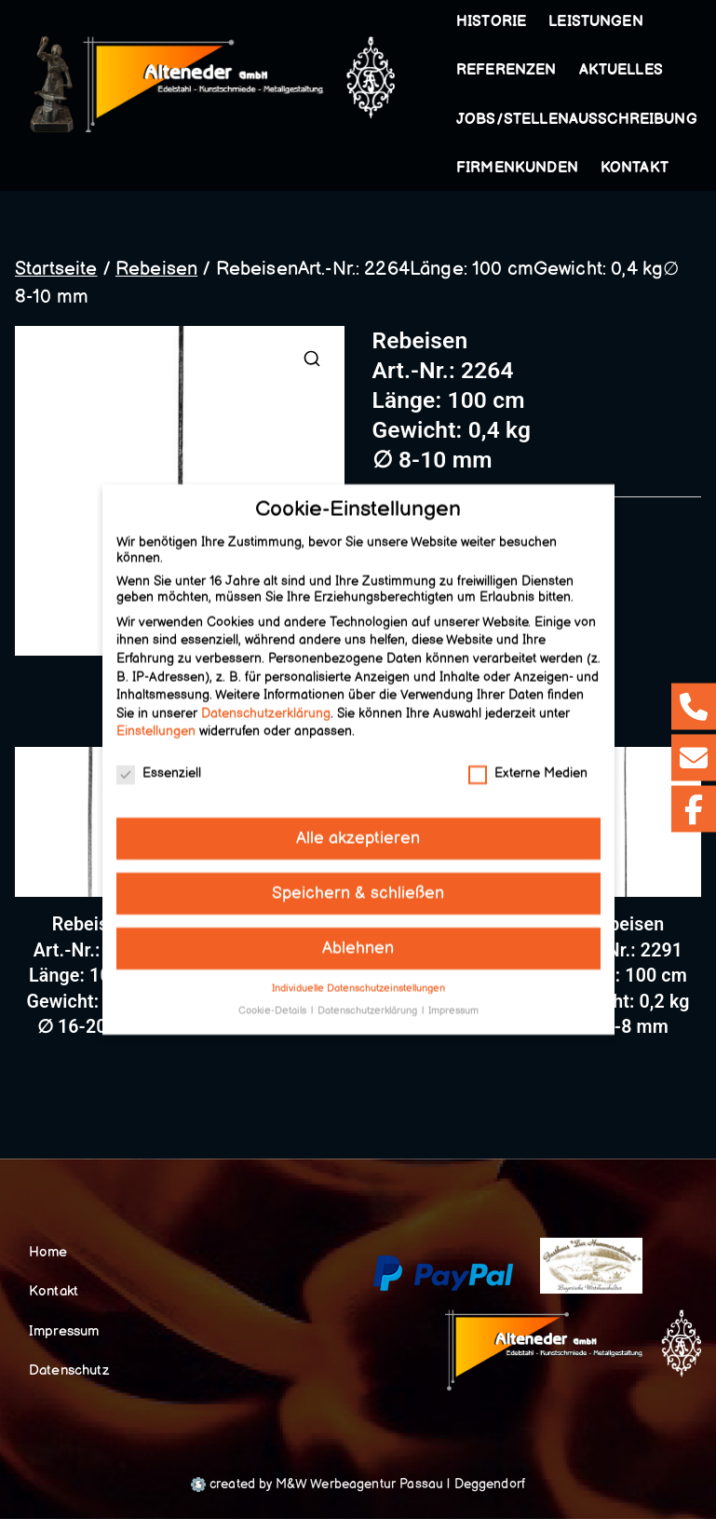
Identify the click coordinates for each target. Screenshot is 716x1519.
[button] (647, 22)
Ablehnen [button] (358, 937)
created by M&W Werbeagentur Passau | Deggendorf (358, 1484)
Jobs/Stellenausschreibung (576, 120)
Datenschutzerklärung (266, 703)
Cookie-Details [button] (273, 1000)
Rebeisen (156, 269)
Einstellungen (156, 720)
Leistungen (599, 22)
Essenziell (158, 762)
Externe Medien (528, 762)
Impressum (64, 1331)
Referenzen (506, 70)
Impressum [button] (453, 1000)
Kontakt (635, 168)
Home (48, 1252)
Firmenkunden (517, 168)
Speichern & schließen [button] (358, 882)
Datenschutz (69, 1370)
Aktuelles (621, 70)
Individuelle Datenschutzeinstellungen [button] (358, 977)
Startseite (56, 269)
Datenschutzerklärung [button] (368, 1000)
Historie (491, 22)
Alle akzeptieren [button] (358, 827)
